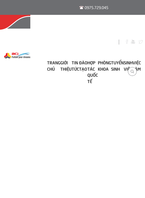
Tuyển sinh (117, 65)
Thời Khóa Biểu (96, 25)
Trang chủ (53, 65)
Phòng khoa (104, 65)
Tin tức (75, 65)
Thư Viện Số (128, 25)
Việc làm (137, 65)
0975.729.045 (96, 7)
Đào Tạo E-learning (58, 25)
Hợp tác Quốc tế (92, 71)
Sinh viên (128, 65)
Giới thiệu (66, 65)
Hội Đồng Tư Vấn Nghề (18, 25)
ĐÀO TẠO (83, 65)
